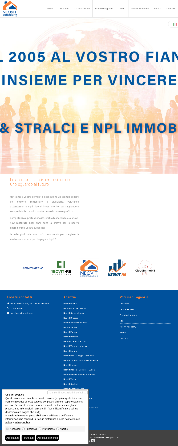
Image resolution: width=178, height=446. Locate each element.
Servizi (157, 8)
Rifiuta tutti (28, 437)
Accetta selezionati (47, 437)
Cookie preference (46, 419)
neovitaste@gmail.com (21, 313)
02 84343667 (16, 308)
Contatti (171, 8)
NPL (122, 8)
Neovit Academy (140, 8)
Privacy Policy (22, 422)
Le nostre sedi (82, 8)
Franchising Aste (104, 8)
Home (50, 8)
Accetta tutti (12, 437)
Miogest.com (112, 437)
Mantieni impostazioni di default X (67, 392)
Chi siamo (64, 8)
